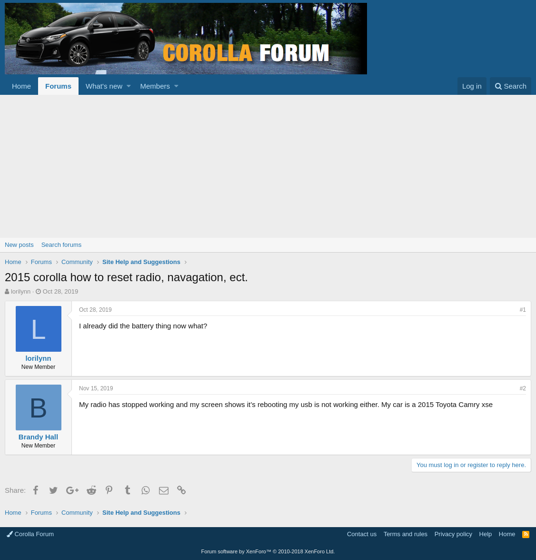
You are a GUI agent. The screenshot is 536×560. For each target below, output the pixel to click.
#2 (523, 388)
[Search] (510, 86)
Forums (58, 86)
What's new (104, 86)
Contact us (362, 534)
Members (155, 86)
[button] (128, 86)
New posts (19, 244)
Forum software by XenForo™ (268, 551)
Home (21, 86)
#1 (523, 309)
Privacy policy (453, 534)
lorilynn (20, 291)
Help (485, 534)
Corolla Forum (30, 534)
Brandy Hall (38, 437)
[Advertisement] (268, 166)
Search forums (61, 244)
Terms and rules (405, 534)
